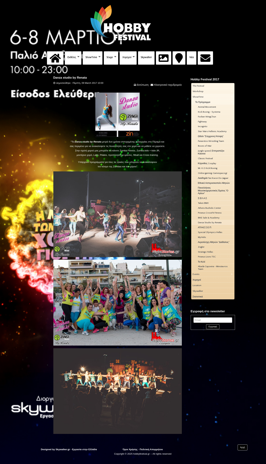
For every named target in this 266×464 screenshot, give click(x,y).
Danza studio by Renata (70, 77)
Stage (110, 57)
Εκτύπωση (142, 84)
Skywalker (146, 57)
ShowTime (91, 57)
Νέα (191, 57)
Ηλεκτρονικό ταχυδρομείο (167, 84)
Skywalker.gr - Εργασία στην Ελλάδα (76, 449)
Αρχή (242, 447)
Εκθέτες (72, 57)
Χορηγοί (126, 57)
